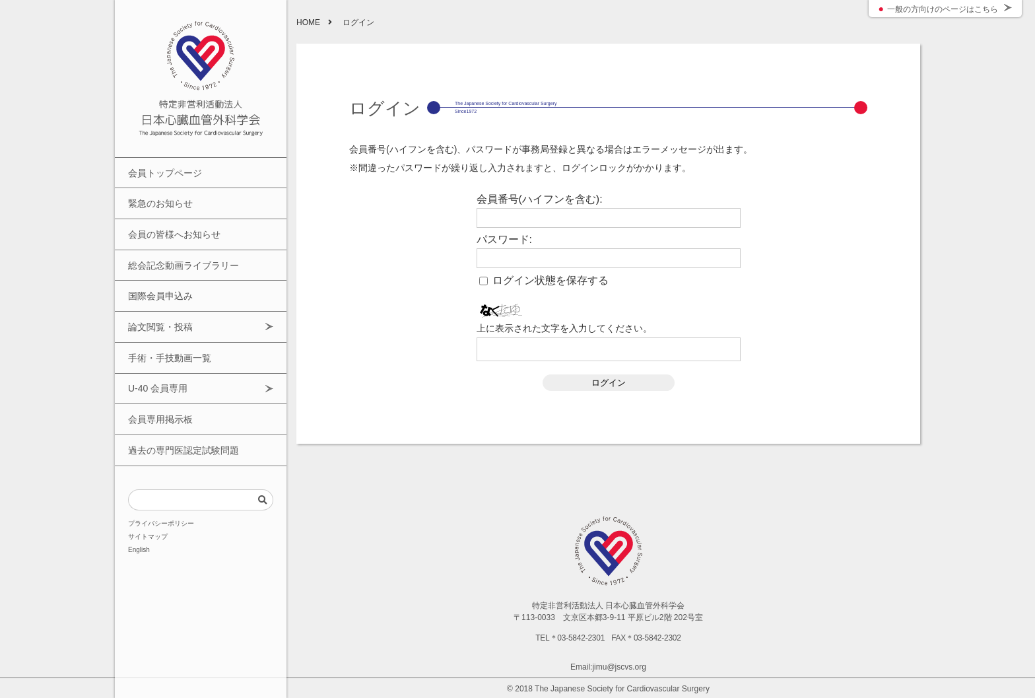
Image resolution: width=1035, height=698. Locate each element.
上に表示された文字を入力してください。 (564, 328)
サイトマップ (148, 496)
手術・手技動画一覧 (166, 332)
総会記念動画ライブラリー (179, 252)
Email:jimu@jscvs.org (608, 667)
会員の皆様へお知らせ (171, 225)
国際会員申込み (158, 279)
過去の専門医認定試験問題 (179, 413)
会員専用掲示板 (158, 386)
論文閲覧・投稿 (158, 305)
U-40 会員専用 (156, 359)
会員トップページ (162, 171)
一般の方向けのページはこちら (942, 9)
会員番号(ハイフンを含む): (540, 199)
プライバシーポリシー (161, 483)
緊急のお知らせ (158, 198)
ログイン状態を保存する (550, 280)
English (139, 509)
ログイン (608, 383)
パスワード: (504, 239)
